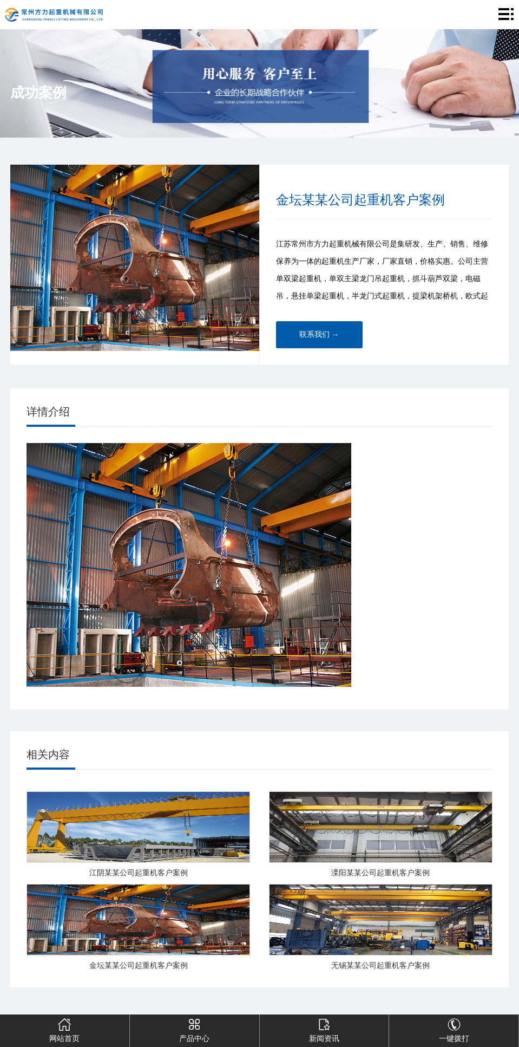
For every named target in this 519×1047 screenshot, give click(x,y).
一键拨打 (454, 1029)
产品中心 (194, 1029)
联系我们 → (319, 334)
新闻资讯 (324, 1029)
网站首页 (65, 1029)
